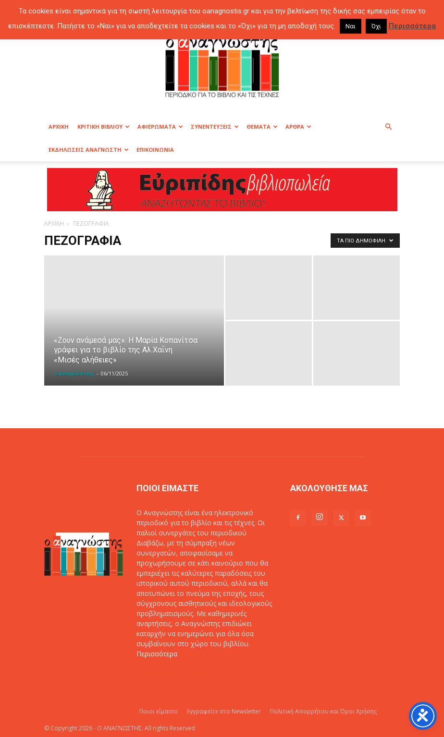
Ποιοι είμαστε (158, 711)
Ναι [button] (350, 26)
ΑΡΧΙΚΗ (59, 126)
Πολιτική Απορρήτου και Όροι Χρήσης (323, 711)
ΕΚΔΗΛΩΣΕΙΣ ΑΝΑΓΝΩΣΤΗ (89, 149)
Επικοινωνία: (157, 673)
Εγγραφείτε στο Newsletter (224, 711)
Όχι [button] (376, 26)
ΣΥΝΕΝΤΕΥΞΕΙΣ (215, 126)
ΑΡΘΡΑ (298, 126)
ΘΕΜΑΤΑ (262, 126)
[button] (388, 127)
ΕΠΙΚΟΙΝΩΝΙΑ (155, 149)
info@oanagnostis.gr (210, 673)
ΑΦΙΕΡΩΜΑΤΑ (160, 126)
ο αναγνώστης (74, 373)
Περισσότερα (156, 653)
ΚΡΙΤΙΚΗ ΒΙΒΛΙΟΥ (103, 126)
